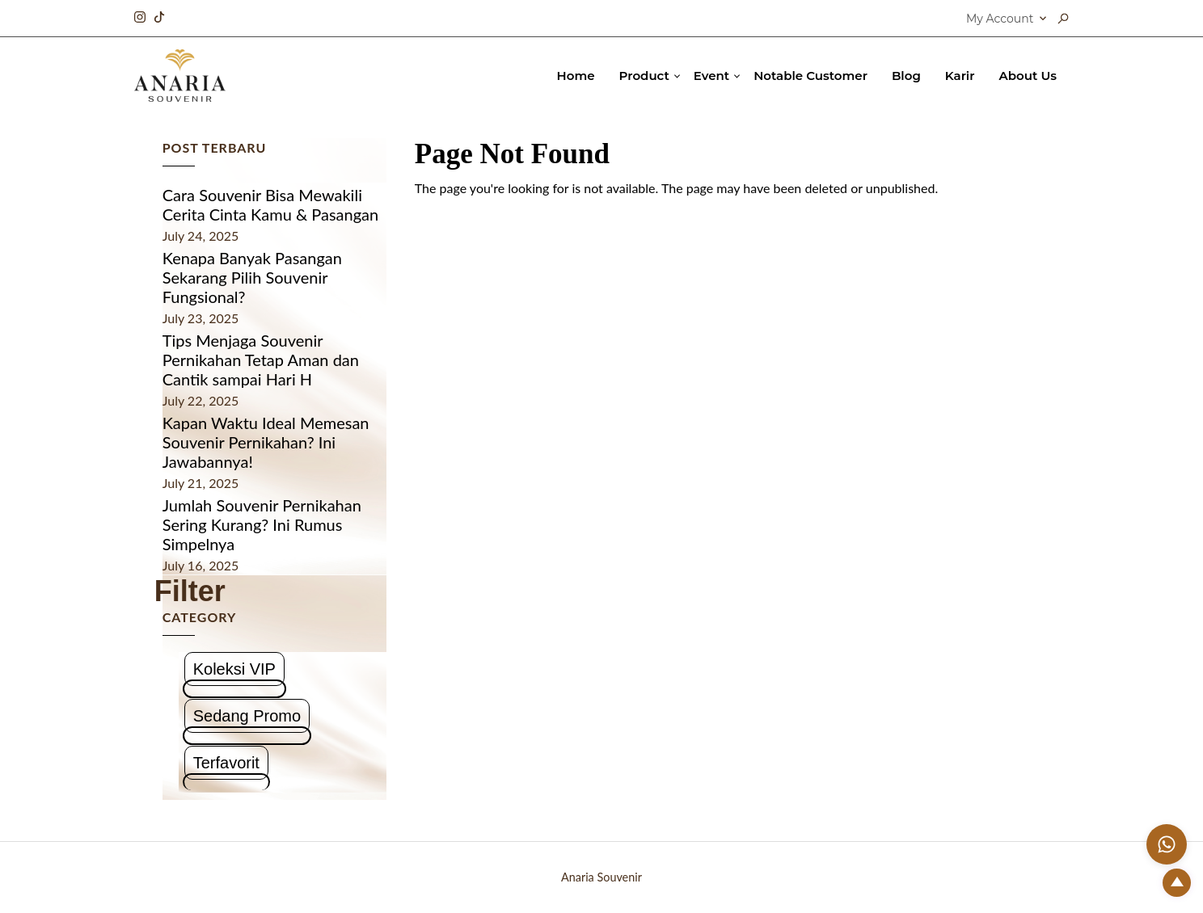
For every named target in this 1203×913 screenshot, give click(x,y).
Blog (906, 75)
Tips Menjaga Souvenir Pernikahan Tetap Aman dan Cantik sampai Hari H (261, 359)
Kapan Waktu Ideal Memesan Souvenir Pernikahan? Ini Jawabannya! (266, 442)
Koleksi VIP (234, 669)
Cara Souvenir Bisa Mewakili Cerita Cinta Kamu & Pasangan (271, 204)
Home (576, 75)
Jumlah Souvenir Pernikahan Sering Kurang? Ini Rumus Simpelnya (262, 524)
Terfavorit (226, 763)
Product (644, 75)
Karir (960, 75)
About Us (1028, 75)
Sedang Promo (247, 716)
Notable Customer (810, 75)
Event (711, 75)
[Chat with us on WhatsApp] (1166, 844)
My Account (999, 18)
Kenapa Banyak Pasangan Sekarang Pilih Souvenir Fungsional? (252, 277)
